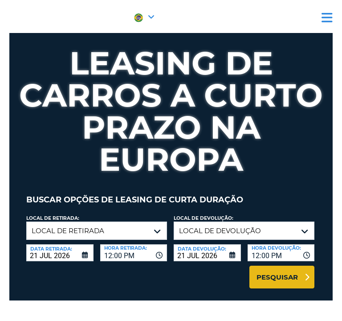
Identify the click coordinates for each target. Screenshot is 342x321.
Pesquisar (277, 277)
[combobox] (134, 252)
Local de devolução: (203, 218)
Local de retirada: (52, 218)
